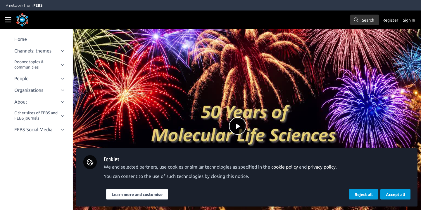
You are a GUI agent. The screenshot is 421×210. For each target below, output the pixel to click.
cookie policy (286, 166)
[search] (364, 20)
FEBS (38, 5)
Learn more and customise (139, 194)
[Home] (30, 20)
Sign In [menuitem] (409, 20)
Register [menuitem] (390, 20)
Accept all (395, 194)
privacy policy (324, 166)
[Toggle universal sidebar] (8, 20)
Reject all (363, 194)
